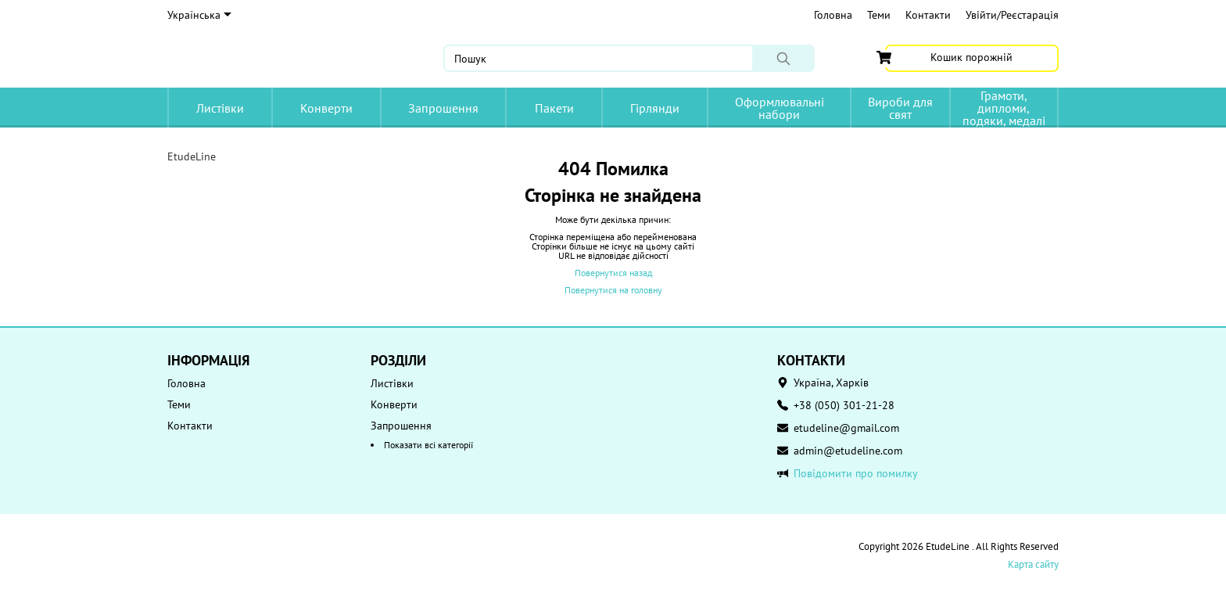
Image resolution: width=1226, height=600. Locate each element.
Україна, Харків (831, 382)
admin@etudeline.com (848, 450)
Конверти (326, 108)
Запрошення (443, 108)
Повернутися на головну (613, 290)
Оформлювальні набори (779, 108)
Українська (199, 15)
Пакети (554, 108)
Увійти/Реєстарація (1012, 15)
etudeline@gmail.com (846, 427)
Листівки (220, 108)
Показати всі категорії (428, 445)
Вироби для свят (900, 108)
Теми (879, 15)
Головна (833, 15)
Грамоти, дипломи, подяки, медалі (1004, 108)
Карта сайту (1033, 564)
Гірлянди (654, 108)
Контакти (928, 15)
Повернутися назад (613, 272)
